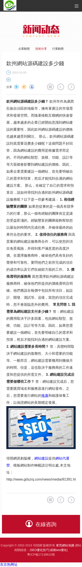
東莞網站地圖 (65, 545)
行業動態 (58, 48)
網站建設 (41, 458)
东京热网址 (8, 564)
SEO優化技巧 (39, 550)
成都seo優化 (58, 550)
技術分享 (41, 48)
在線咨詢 (41, 523)
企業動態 (24, 48)
